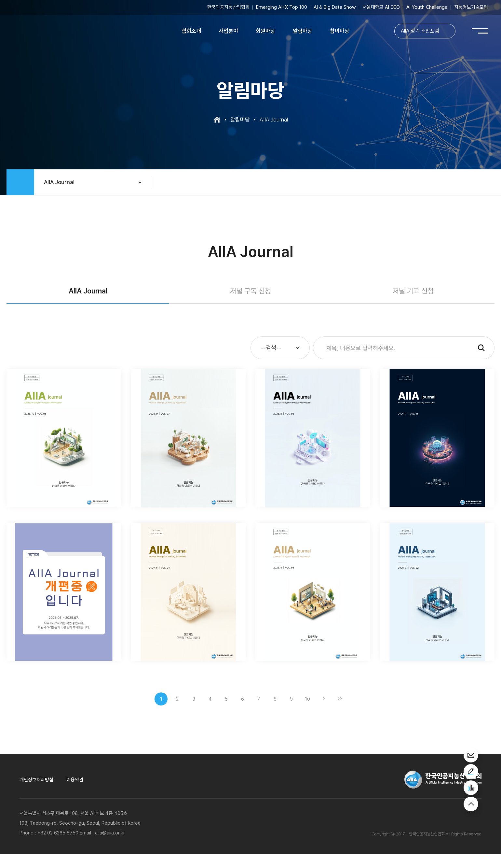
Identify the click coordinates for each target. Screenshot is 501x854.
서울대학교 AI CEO (381, 7)
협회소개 (191, 31)
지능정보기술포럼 (471, 7)
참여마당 (339, 31)
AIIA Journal (59, 182)
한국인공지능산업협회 (228, 7)
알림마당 (302, 31)
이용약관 (74, 780)
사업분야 (228, 31)
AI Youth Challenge (427, 7)
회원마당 (265, 31)
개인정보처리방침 (36, 780)
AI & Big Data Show (335, 7)
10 (307, 699)
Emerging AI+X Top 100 (281, 7)
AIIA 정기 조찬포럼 (419, 31)
